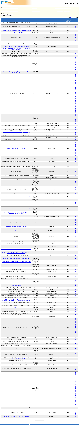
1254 (75, 60)
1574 (75, 191)
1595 (75, 121)
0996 (75, 96)
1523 (75, 26)
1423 (75, 252)
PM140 (75, 33)
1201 (75, 59)
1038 (75, 132)
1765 (75, 69)
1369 (75, 182)
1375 (75, 328)
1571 (75, 179)
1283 (75, 410)
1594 (75, 120)
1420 (75, 118)
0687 (75, 385)
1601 (75, 205)
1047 (75, 158)
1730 (75, 40)
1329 (75, 269)
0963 (75, 95)
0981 (75, 416)
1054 (75, 97)
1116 (75, 99)
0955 (75, 284)
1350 (75, 147)
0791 (75, 90)
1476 (75, 139)
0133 (75, 324)
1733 (75, 336)
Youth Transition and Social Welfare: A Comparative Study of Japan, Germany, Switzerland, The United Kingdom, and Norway (16, 249)
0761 (75, 320)
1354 (75, 412)
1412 (75, 204)
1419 (75, 117)
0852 (75, 93)
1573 (75, 184)
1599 (75, 154)
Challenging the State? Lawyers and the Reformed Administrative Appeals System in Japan (16, 132)
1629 (75, 68)
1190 (75, 398)
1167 (75, 100)
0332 (75, 77)
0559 (75, 83)
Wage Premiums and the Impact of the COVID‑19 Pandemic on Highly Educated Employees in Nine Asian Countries (16, 177)
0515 (75, 378)
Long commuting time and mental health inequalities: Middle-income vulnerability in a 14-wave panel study (16, 30)
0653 (75, 87)
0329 (75, 372)
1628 (75, 67)
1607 (75, 160)
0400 (75, 319)
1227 (75, 143)
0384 (75, 78)
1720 (75, 295)
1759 (75, 123)
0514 (75, 80)
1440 (75, 150)
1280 (75, 145)
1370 (75, 354)
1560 (75, 177)
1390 (75, 63)
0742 (75, 88)
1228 (75, 144)
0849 (75, 92)
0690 (75, 240)
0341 (75, 375)
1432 (75, 64)
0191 (75, 318)
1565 (75, 54)
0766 (75, 89)
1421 (75, 119)
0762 (75, 45)
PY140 (75, 30)
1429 (75, 38)
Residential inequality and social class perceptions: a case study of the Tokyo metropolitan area (16, 46)
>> (74, 17)
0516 (75, 81)
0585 (75, 84)
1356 (75, 358)
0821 (75, 91)
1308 (75, 62)
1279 (75, 36)
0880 (75, 391)
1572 (75, 183)
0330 (75, 75)
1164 (75, 35)
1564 (75, 258)
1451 (75, 127)
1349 (75, 25)
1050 (75, 159)
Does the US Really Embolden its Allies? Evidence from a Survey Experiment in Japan (16, 416)
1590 (75, 137)
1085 (75, 98)
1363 (75, 181)
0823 (75, 282)
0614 (75, 85)
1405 (75, 241)
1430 (75, 148)
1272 (75, 202)
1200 (75, 58)
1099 (75, 285)
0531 (75, 82)
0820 (75, 388)
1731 (75, 155)
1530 (75, 66)
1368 (75, 243)
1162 (75, 293)
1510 (75, 51)
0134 (75, 325)
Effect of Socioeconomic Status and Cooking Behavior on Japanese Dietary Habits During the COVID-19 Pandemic (16, 307)
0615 (75, 86)
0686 (75, 129)
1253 (75, 103)
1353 (75, 411)
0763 (75, 114)
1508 (75, 47)
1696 (75, 175)
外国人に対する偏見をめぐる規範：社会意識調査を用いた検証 (16, 358)
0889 (75, 94)
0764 (75, 115)
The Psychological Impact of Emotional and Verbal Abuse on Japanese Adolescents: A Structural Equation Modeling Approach (16, 72)
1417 (75, 116)
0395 (75, 280)
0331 (75, 76)
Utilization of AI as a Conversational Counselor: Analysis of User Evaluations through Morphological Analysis (16, 216)
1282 (75, 135)
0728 (75, 157)
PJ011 (75, 355)
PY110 (75, 249)
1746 (75, 357)
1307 (75, 61)
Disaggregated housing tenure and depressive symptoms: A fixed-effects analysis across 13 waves (16, 32)
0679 (75, 281)
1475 (75, 65)
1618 (75, 125)
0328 (75, 74)
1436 (75, 218)
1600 (75, 337)
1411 (75, 413)
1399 (75, 53)
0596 (75, 57)
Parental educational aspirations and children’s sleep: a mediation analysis (16, 226)
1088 (75, 34)
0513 (75, 79)
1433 (75, 307)
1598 (75, 23)
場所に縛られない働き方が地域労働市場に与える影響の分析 (16, 148)
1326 (75, 203)
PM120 (75, 360)
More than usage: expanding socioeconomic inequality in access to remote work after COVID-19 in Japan (16, 230)
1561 (75, 110)
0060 (75, 311)
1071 (75, 395)
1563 (75, 196)
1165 (75, 142)
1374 (75, 46)
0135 (75, 326)
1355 (75, 106)
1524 (75, 152)
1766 (75, 113)
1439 (75, 149)
